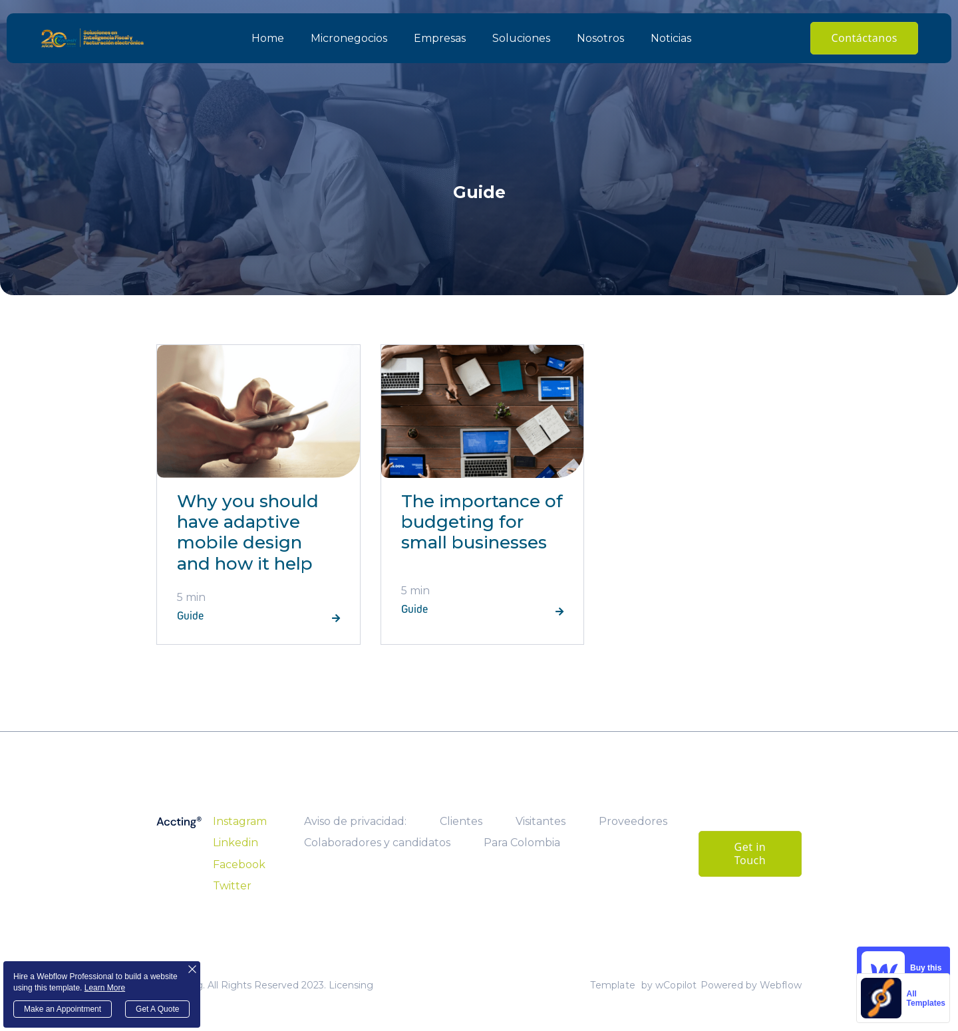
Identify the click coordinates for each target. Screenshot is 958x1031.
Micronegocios (349, 38)
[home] (92, 38)
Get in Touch (750, 853)
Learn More (104, 987)
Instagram (240, 821)
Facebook (239, 864)
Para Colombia (522, 842)
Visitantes (540, 821)
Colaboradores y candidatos (377, 842)
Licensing (351, 985)
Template (612, 985)
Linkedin (235, 842)
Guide (190, 616)
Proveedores (633, 821)
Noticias (671, 38)
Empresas (440, 38)
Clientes (461, 821)
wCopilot (676, 985)
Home (267, 38)
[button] (521, 38)
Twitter (232, 885)
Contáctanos (864, 38)
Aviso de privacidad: (355, 821)
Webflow (781, 985)
